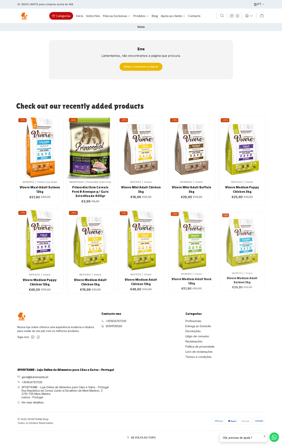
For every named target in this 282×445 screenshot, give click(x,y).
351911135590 (111, 326)
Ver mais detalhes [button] (30, 402)
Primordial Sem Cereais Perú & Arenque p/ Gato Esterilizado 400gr (90, 186)
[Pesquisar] (222, 16)
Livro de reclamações (199, 351)
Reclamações (193, 341)
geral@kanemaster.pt (32, 377)
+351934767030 (113, 321)
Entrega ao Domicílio (198, 326)
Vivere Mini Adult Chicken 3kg (141, 182)
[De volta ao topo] (141, 437)
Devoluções (193, 331)
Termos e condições (198, 356)
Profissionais (193, 321)
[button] (61, 16)
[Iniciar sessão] (249, 16)
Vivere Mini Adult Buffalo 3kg (191, 178)
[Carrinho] (262, 16)
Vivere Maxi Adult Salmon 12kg (40, 186)
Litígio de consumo (197, 336)
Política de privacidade (199, 346)
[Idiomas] (259, 4)
